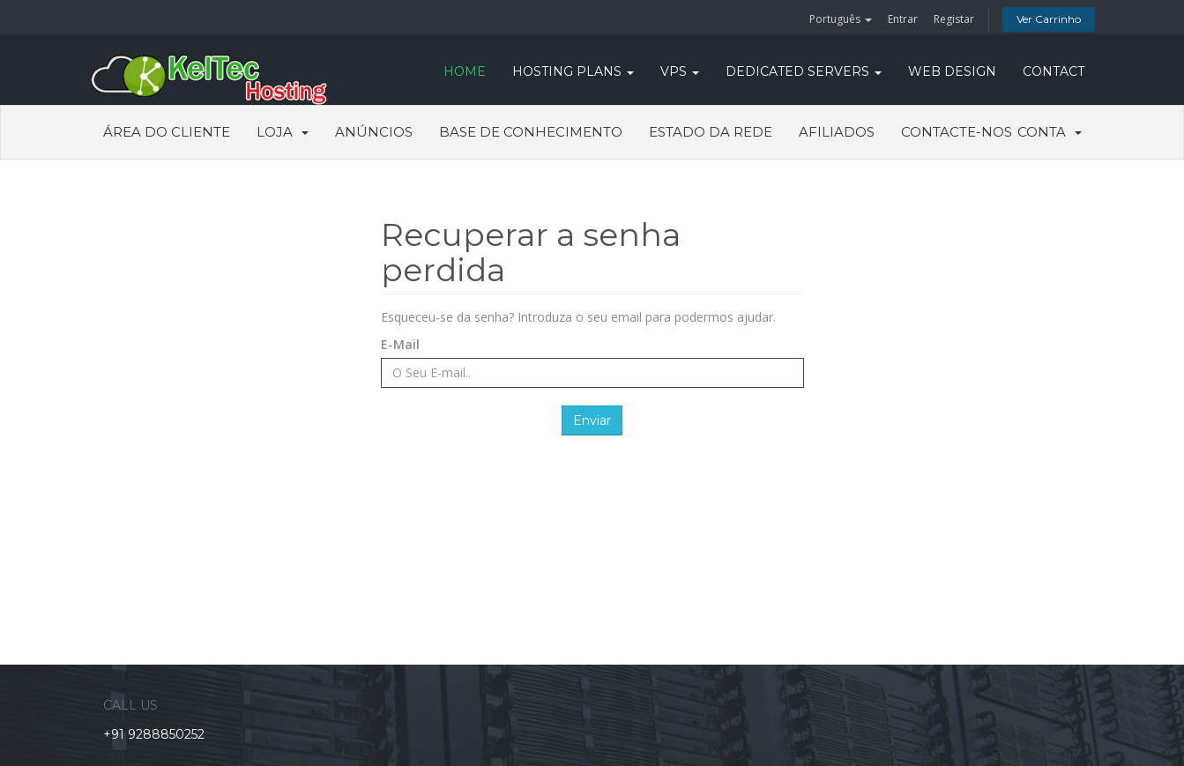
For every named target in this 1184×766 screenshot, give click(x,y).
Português (840, 18)
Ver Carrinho (1048, 19)
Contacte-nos (956, 131)
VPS (679, 71)
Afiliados (837, 131)
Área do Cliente (166, 131)
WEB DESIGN (952, 71)
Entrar (903, 18)
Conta (1049, 131)
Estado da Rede (710, 131)
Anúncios (374, 131)
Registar (954, 18)
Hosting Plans (573, 71)
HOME (464, 71)
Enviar (592, 420)
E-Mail (400, 344)
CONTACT (1053, 71)
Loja (283, 131)
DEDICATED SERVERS (804, 71)
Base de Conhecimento (530, 131)
